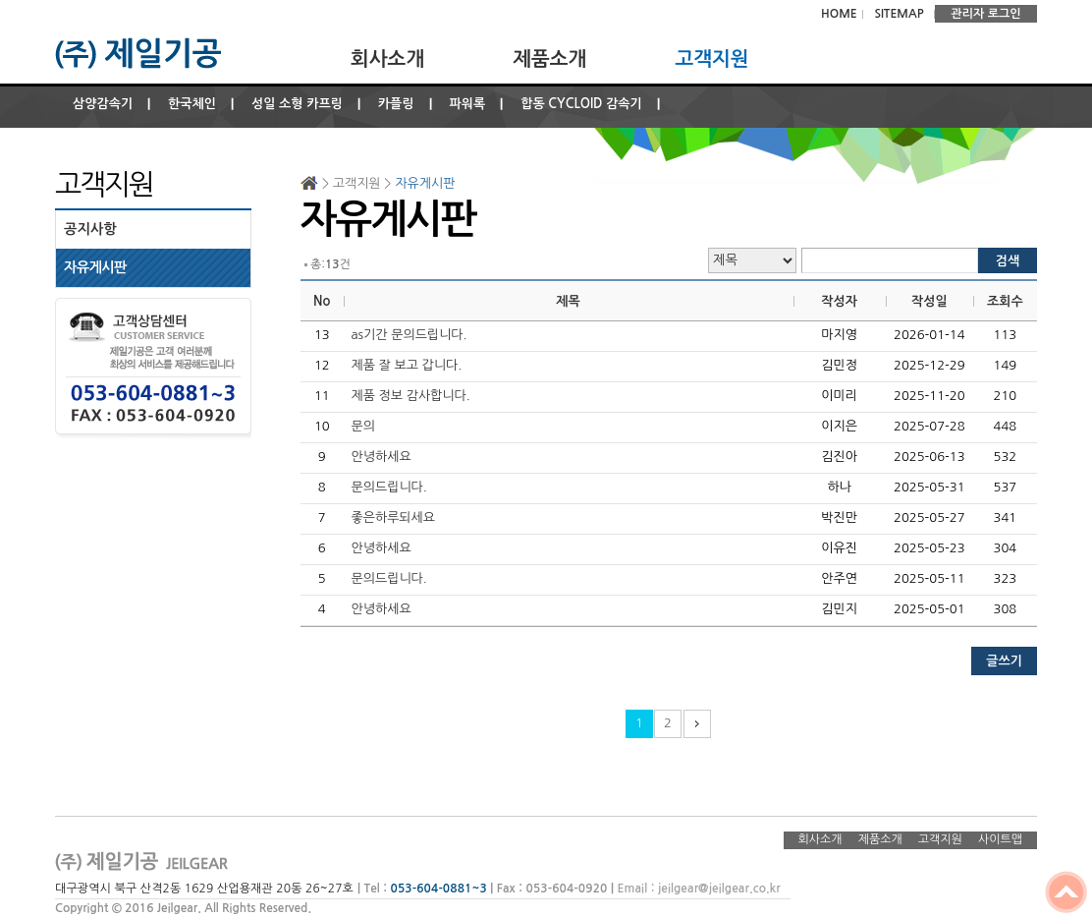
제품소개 (549, 59)
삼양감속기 (103, 103)
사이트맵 (1000, 839)
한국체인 (192, 103)
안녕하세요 (381, 456)
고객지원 (711, 59)
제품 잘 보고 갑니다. (407, 365)
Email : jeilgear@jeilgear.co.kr (698, 888)
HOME (839, 14)
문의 (363, 426)
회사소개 (387, 59)
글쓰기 (1004, 661)
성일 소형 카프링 (297, 103)
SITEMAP (898, 14)
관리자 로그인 (985, 14)
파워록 (468, 103)
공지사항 (90, 229)
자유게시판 (95, 267)
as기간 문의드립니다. (409, 334)
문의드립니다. (389, 487)
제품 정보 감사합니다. (411, 395)
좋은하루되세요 (394, 517)
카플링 (396, 103)
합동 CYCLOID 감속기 (581, 103)
